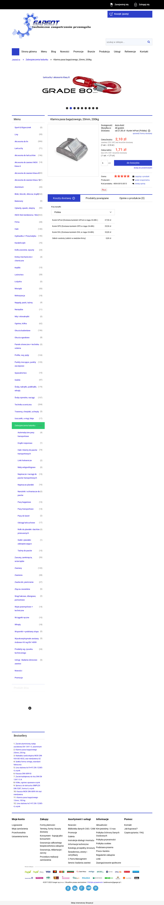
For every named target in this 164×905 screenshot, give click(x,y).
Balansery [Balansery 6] (19, 201)
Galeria (71, 836)
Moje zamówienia (20, 829)
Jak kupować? (131, 829)
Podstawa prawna (104, 847)
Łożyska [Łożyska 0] (18, 281)
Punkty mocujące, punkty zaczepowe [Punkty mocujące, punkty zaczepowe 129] (25, 364)
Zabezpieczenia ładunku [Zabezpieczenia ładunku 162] (25, 425)
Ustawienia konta (20, 836)
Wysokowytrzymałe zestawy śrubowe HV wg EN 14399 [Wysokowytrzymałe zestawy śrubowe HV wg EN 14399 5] (27, 640)
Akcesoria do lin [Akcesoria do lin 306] (21, 141)
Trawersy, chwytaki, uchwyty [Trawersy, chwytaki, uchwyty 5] (27, 411)
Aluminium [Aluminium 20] (19, 187)
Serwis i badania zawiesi (79, 863)
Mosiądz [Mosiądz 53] (18, 288)
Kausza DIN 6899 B (23, 774)
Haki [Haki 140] (17, 229)
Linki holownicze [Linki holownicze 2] (25, 460)
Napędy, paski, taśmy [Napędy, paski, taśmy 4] (24, 302)
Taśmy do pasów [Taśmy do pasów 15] (25, 550)
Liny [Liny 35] (16, 134)
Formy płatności (47, 825)
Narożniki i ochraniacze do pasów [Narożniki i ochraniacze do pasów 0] (29, 493)
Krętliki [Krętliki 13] (17, 268)
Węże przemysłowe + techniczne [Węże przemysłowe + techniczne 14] (24, 609)
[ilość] (104, 163)
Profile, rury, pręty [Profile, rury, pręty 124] (22, 355)
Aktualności (101, 825)
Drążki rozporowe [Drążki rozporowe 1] (25, 443)
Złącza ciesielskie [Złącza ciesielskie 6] (22, 589)
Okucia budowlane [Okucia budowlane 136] (22, 330)
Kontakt (128, 825)
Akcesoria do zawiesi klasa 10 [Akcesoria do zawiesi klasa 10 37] (27, 180)
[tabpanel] (100, 223)
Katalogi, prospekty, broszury (81, 848)
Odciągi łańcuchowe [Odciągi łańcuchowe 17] (26, 523)
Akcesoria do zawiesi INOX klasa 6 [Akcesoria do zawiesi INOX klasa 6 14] (26, 164)
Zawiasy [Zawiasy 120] (18, 568)
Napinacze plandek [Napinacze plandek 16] (26, 485)
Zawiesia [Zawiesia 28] (18, 575)
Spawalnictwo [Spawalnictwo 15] (21, 373)
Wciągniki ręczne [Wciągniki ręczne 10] (22, 617)
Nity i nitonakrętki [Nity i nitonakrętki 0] (22, 316)
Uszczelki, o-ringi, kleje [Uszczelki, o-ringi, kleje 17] (24, 418)
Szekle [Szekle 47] (17, 380)
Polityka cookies (103, 843)
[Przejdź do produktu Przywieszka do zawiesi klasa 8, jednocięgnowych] (28, 722)
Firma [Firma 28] (17, 222)
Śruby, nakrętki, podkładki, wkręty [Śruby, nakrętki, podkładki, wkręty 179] (26, 389)
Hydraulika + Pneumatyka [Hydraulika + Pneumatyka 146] (25, 236)
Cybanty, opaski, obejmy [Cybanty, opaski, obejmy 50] (25, 208)
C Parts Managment (77, 859)
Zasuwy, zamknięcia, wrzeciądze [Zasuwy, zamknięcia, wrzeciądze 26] (23, 559)
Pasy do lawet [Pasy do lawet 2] (23, 516)
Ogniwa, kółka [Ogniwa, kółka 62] (21, 323)
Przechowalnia (19, 832)
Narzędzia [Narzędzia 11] (19, 309)
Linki (98, 859)
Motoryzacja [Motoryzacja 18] (20, 295)
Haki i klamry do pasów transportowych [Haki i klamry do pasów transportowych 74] (27, 452)
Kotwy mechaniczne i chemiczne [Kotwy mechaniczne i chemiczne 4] (24, 259)
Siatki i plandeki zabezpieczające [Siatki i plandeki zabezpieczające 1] (25, 542)
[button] (140, 176)
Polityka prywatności (106, 839)
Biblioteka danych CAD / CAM (81, 829)
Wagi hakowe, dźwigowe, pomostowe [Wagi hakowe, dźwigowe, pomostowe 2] (25, 598)
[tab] (67, 108)
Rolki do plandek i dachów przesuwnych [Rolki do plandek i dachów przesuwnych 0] (29, 531)
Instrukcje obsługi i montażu (81, 840)
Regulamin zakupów (105, 855)
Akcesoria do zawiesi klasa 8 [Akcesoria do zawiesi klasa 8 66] (27, 173)
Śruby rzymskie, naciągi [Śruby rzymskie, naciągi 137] (25, 397)
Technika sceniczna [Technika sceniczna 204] (23, 404)
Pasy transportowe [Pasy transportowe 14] (25, 509)
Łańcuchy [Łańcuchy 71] (19, 148)
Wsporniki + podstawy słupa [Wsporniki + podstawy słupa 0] (27, 631)
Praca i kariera (102, 851)
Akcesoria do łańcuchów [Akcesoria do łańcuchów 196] (25, 155)
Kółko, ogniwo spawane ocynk (28, 783)
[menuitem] (29, 51)
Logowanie (17, 825)
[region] (82, 86)
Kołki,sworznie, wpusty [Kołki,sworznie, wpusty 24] (24, 250)
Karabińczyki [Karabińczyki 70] (20, 243)
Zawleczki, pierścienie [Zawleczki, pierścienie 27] (24, 582)
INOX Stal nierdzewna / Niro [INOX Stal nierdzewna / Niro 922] (26, 215)
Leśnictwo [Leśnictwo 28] (19, 275)
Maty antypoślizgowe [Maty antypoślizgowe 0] (26, 467)
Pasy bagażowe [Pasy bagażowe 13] (24, 502)
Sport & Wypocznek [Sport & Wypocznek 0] (23, 127)
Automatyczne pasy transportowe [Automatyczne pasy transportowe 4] (26, 434)
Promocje (19, 678)
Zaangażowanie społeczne (108, 863)
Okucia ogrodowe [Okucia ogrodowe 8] (22, 337)
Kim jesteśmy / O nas (106, 829)
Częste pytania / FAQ (134, 832)
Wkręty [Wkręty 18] (18, 624)
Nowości (18, 671)
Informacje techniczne (78, 844)
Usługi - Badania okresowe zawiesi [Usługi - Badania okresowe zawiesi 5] (26, 662)
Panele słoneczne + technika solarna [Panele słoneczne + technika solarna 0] (27, 346)
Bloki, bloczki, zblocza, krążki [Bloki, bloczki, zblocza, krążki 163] (27, 194)
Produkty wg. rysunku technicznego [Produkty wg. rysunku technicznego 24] (24, 651)
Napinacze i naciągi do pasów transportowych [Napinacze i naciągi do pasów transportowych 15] (27, 476)
